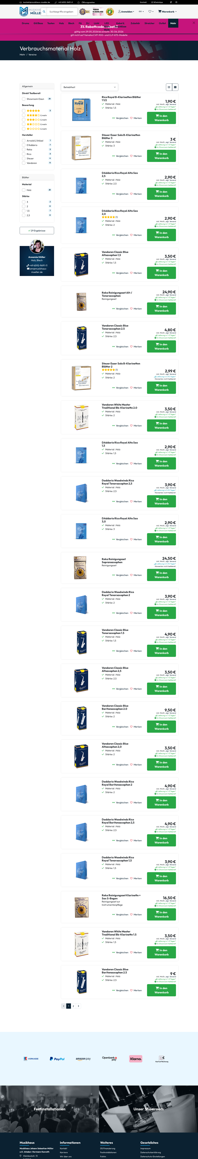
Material (26, 196)
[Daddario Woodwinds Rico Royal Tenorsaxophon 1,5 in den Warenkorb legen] (161, 891)
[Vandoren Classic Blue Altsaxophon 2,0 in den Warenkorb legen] (161, 777)
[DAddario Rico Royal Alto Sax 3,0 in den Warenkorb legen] (161, 552)
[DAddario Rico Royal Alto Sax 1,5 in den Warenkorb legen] (161, 476)
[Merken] (137, 130)
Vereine (32, 67)
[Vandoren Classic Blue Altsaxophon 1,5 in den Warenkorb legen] (161, 285)
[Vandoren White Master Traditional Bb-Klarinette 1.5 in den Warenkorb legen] (161, 965)
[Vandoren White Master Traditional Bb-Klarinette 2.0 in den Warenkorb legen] (161, 438)
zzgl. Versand (171, 117)
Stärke (25, 208)
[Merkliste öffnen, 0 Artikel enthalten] (151, 11)
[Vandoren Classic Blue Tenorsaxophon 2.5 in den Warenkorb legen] (161, 359)
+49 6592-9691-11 (38, 277)
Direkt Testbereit (31, 105)
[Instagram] (176, 2)
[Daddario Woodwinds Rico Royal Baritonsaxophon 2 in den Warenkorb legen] (161, 815)
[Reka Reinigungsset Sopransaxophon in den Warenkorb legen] (161, 587)
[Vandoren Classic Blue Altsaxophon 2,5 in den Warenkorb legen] (161, 701)
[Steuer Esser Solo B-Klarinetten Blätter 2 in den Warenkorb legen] (161, 400)
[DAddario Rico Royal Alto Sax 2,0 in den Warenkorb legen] (161, 247)
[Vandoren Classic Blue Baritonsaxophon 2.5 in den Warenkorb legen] (161, 1003)
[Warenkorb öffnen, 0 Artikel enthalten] (167, 11)
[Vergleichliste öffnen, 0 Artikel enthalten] (141, 11)
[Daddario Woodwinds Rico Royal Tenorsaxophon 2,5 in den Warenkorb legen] (161, 514)
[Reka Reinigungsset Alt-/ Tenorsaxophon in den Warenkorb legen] (161, 321)
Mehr (22, 67)
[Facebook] (171, 2)
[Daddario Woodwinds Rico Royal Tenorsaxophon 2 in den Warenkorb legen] (161, 625)
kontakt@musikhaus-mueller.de (36, 2)
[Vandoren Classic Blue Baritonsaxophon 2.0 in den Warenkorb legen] (161, 739)
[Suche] (62, 11)
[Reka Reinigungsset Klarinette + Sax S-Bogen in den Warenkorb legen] (161, 927)
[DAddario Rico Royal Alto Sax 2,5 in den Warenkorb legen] (161, 206)
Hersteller (27, 147)
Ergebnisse (36, 243)
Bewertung (28, 117)
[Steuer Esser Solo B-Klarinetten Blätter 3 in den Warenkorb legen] (161, 168)
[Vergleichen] (121, 130)
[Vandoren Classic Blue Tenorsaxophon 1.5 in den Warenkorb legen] (161, 663)
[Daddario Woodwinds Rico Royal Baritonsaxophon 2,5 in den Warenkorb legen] (161, 853)
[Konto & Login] (126, 11)
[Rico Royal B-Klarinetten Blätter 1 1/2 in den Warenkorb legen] (161, 130)
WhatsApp (157, 2)
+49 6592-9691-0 (65, 2)
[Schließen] (194, 38)
